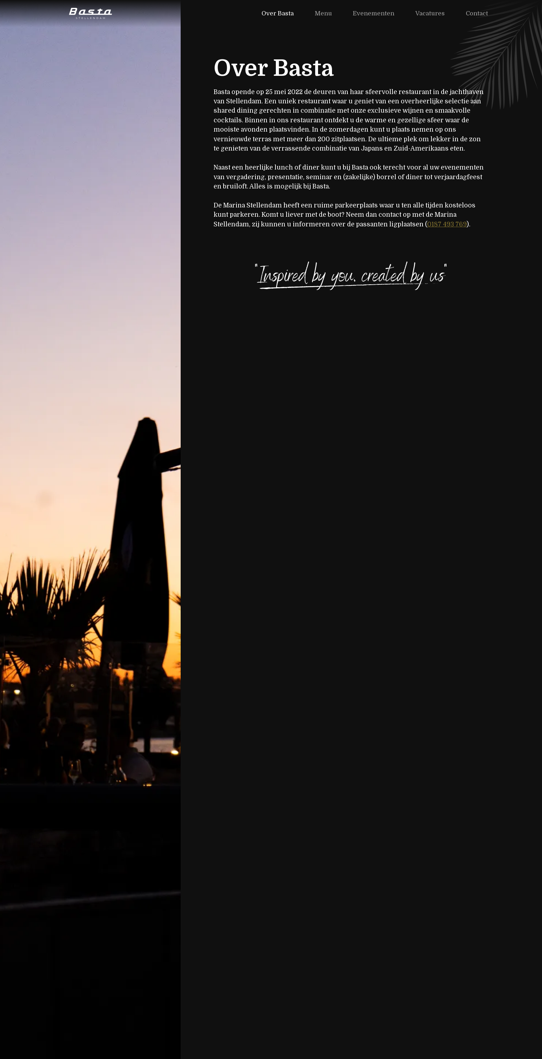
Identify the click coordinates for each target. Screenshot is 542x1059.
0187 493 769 (447, 224)
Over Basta (278, 13)
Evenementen (373, 13)
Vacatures (430, 13)
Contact (477, 13)
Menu (323, 13)
